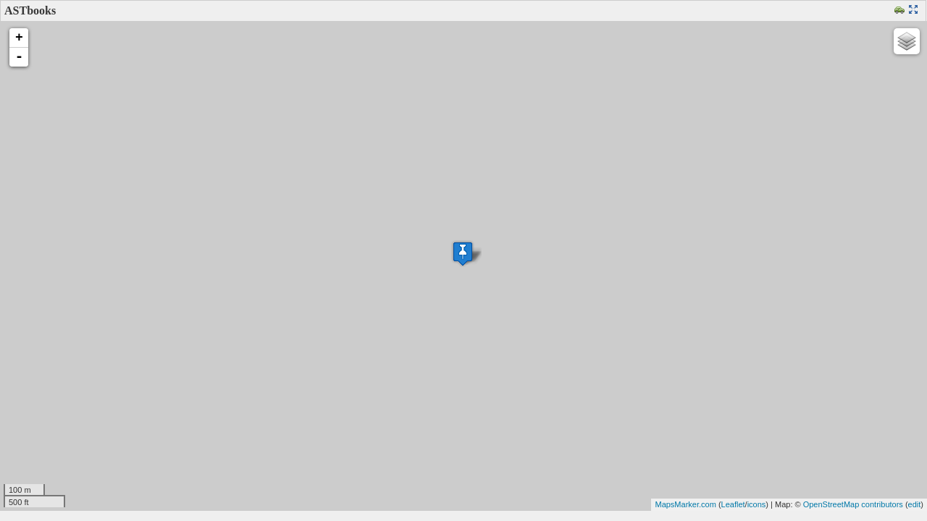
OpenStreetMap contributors (853, 504)
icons (756, 504)
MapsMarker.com (685, 504)
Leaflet (733, 504)
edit (914, 504)
